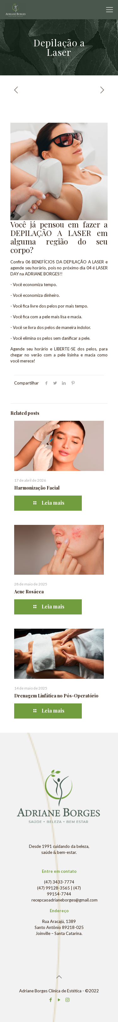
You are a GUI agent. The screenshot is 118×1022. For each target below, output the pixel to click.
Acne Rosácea (29, 592)
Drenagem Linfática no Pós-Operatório (56, 696)
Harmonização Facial (36, 488)
